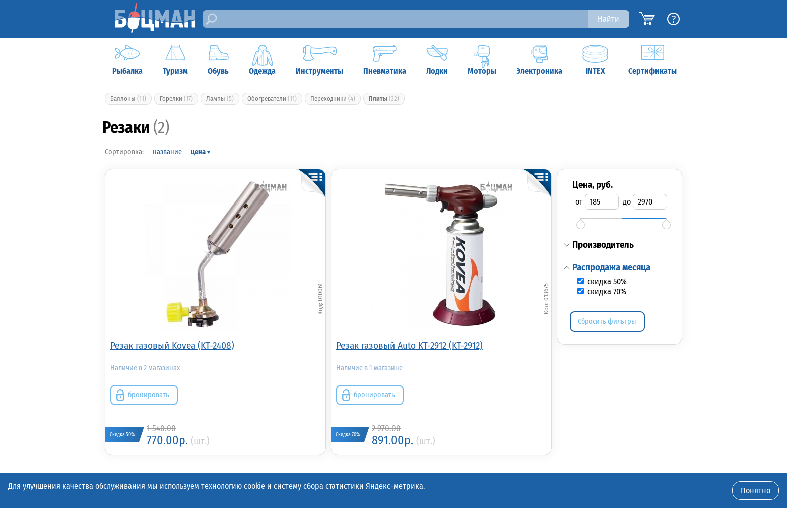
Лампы (220, 99)
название (167, 152)
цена (198, 152)
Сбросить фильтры (607, 321)
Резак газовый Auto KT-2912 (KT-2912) (409, 345)
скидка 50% (606, 281)
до (627, 202)
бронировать (148, 395)
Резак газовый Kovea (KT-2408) (172, 345)
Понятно (755, 490)
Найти (608, 19)
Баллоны (128, 99)
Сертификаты (652, 60)
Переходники (332, 99)
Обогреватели (272, 99)
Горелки (176, 99)
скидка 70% (605, 291)
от (579, 202)
